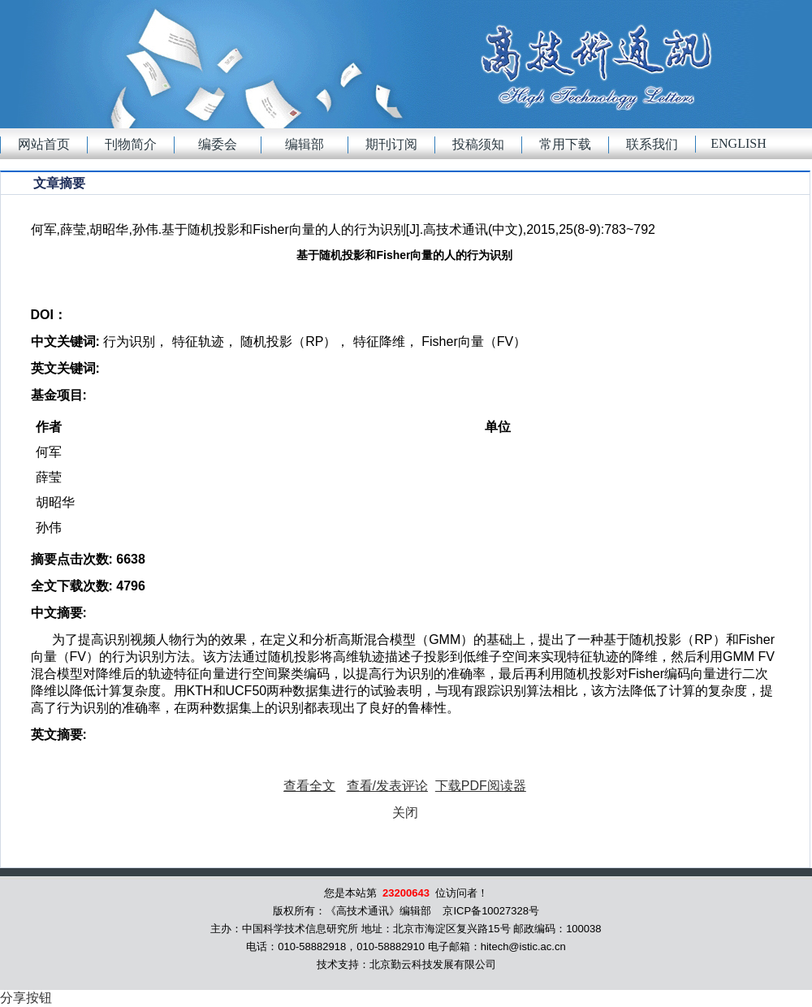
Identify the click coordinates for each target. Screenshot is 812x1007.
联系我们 (652, 144)
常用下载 (565, 144)
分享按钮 (26, 998)
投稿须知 (478, 144)
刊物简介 (131, 144)
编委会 (217, 144)
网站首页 (44, 144)
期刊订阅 (391, 144)
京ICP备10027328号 (491, 911)
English (738, 143)
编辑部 (304, 144)
